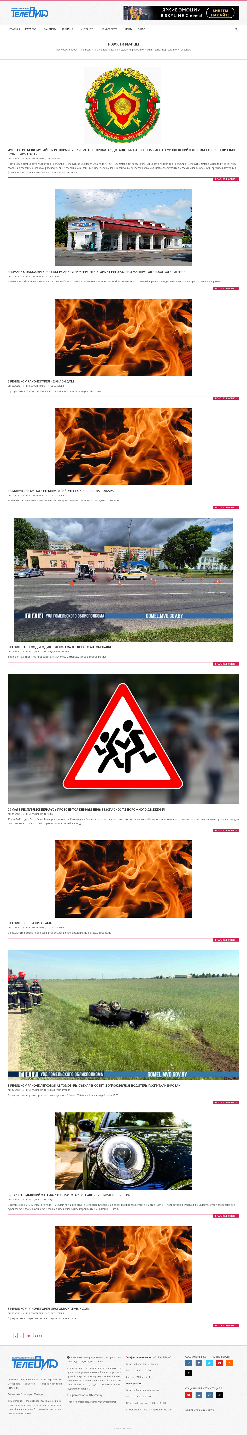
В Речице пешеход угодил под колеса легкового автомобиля (59, 647)
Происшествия (56, 386)
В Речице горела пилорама (30, 923)
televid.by (12, 1379)
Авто (31, 651)
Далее (38, 1335)
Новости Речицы (38, 158)
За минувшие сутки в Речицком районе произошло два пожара (61, 491)
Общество (53, 276)
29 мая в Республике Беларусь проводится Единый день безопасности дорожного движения (86, 809)
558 (28, 1335)
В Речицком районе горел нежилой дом (41, 381)
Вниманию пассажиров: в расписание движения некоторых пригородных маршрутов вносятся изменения (97, 272)
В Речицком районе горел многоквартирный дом (49, 1308)
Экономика (54, 158)
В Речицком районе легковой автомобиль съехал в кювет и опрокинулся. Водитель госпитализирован (94, 1085)
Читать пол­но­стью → (226, 179)
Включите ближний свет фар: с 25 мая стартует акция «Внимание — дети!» (69, 1195)
